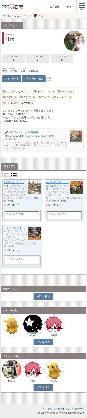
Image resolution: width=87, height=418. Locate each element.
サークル (47, 409)
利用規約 (59, 409)
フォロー (13, 59)
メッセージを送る (34, 78)
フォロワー (37, 59)
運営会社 (80, 409)
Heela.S (11, 381)
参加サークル (61, 59)
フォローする (12, 78)
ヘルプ (69, 409)
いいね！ (11, 204)
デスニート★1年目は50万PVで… (33, 334)
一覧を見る (43, 296)
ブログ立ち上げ (12, 227)
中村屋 (54, 335)
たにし (12, 335)
